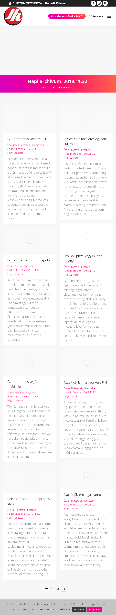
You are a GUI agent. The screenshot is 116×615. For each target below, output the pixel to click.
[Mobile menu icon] (109, 16)
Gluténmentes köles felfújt (26, 139)
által (16, 148)
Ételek (67, 149)
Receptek (25, 144)
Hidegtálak (76, 388)
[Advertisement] (58, 50)
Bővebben (65, 609)
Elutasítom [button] (79, 609)
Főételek (75, 149)
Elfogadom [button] (94, 609)
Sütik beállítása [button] (48, 609)
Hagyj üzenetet (15, 152)
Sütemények (37, 144)
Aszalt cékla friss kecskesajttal (85, 382)
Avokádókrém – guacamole (84, 494)
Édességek (13, 144)
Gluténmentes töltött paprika (29, 260)
